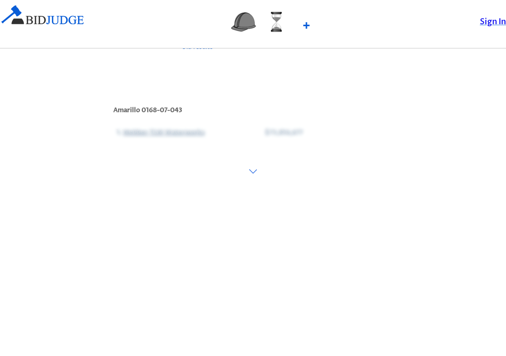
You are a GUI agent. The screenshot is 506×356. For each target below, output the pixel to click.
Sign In (493, 21)
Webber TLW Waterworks (163, 131)
